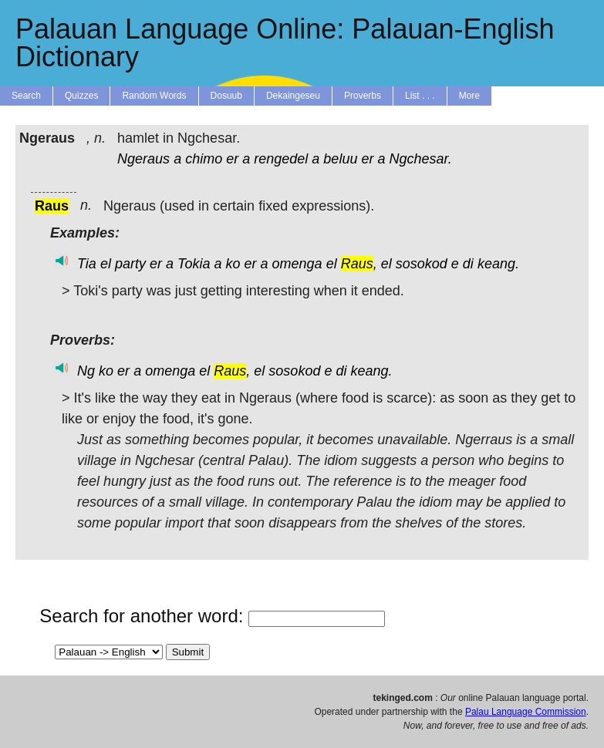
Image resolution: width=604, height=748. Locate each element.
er (232, 159)
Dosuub (226, 95)
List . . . (420, 95)
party (130, 263)
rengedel (281, 159)
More (469, 95)
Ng (86, 371)
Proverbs (362, 95)
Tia (86, 263)
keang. (498, 263)
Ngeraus (143, 159)
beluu (340, 159)
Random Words (154, 95)
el (105, 263)
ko (232, 263)
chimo (203, 159)
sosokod (421, 263)
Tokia (193, 263)
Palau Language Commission (525, 711)
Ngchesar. (420, 159)
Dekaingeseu (293, 95)
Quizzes (81, 95)
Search (26, 95)
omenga (297, 263)
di (468, 263)
